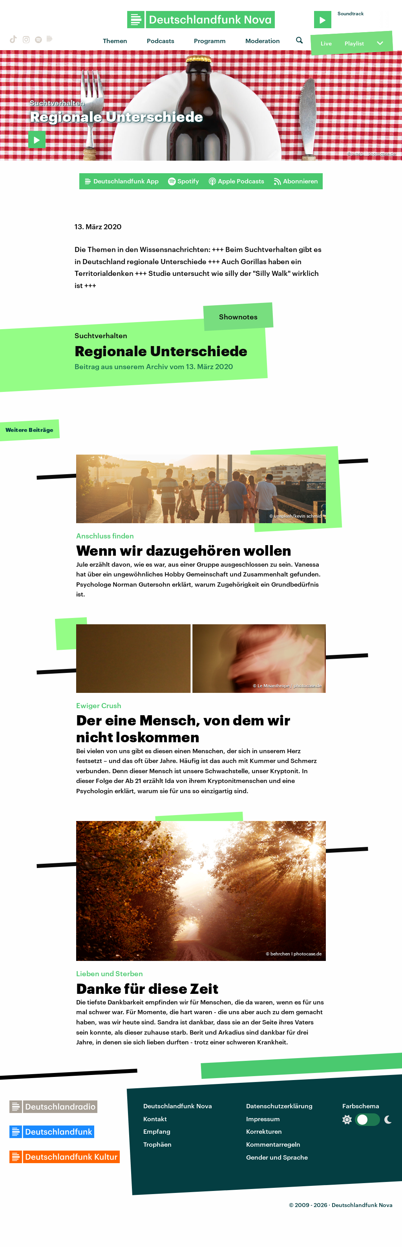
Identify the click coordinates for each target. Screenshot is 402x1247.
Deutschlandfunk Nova (177, 1105)
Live (326, 43)
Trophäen (157, 1144)
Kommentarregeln (273, 1144)
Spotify (183, 181)
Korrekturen (264, 1131)
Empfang (156, 1131)
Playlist (354, 43)
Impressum (263, 1118)
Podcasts (160, 40)
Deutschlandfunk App (121, 181)
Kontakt (155, 1118)
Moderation (262, 40)
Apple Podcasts (236, 181)
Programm (210, 40)
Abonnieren (296, 181)
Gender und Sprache (277, 1157)
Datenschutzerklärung (279, 1105)
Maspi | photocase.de (374, 153)
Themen (115, 40)
